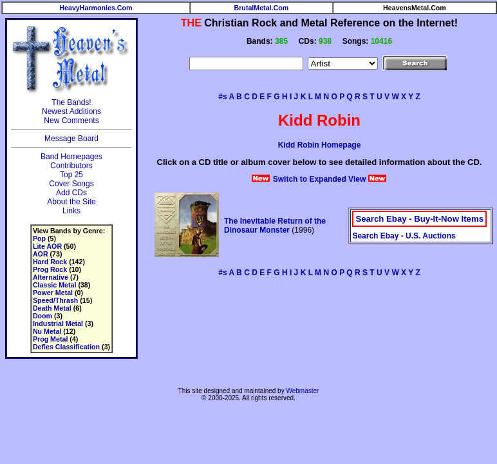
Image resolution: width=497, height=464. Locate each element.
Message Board (71, 138)
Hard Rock (50, 262)
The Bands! (71, 102)
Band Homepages (71, 156)
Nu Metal (47, 331)
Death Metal (52, 308)
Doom (42, 316)
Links (71, 210)
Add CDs (71, 192)
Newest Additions (71, 111)
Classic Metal (55, 285)
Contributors (71, 165)
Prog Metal (50, 339)
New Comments (71, 120)
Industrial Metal (58, 323)
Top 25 (71, 174)
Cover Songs (71, 183)
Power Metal (53, 292)
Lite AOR (47, 246)
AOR (40, 254)
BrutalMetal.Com (261, 8)
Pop (39, 238)
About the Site (71, 201)
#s (222, 96)
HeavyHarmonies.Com (95, 8)
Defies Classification (66, 347)
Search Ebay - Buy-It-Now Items (419, 219)
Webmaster (302, 390)
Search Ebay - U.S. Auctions (403, 235)
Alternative (50, 277)
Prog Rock (50, 269)
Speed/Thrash (55, 300)
